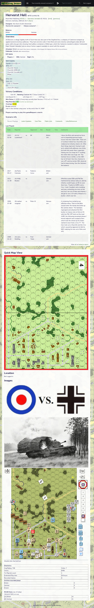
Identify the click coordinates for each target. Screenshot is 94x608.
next (50, 19)
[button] (42, 3)
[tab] (13, 121)
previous (56, 19)
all (76, 244)
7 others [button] (29, 21)
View (73, 244)
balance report (83, 244)
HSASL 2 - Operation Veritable (30, 19)
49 (18, 102)
